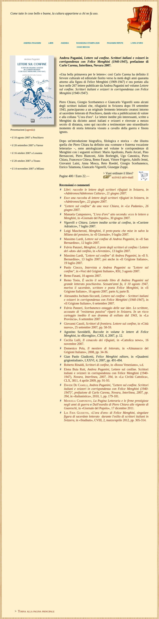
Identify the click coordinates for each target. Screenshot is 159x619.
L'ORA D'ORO (137, 43)
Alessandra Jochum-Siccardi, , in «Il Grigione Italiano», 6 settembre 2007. (106, 299)
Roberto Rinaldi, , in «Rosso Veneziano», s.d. (104, 364)
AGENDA (65, 43)
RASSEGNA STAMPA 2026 (88, 43)
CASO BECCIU (83, 47)
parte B (124, 291)
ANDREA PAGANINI (32, 43)
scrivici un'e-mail (122, 177)
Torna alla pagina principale (36, 611)
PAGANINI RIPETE (115, 43)
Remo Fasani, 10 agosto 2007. (83, 275)
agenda (30, 129)
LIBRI (51, 43)
